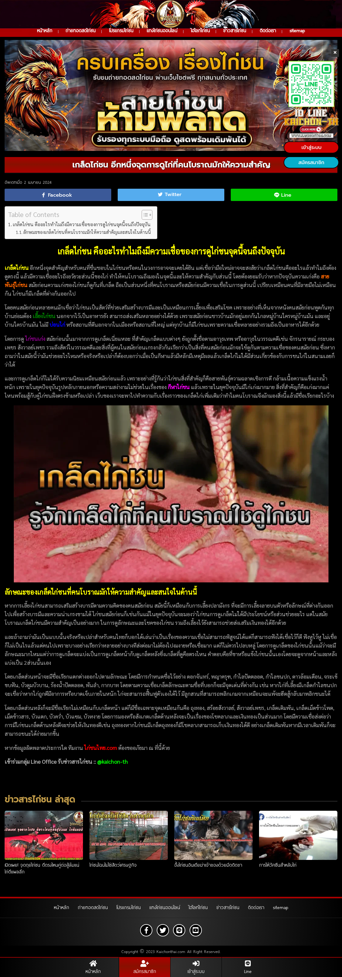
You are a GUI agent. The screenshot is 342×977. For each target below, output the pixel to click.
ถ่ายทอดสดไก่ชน (80, 30)
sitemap (297, 30)
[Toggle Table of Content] (144, 214)
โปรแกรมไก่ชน (121, 30)
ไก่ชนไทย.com (100, 746)
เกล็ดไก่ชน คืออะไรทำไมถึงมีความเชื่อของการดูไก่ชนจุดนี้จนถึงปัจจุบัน (82, 223)
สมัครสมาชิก (311, 162)
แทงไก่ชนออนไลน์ (162, 30)
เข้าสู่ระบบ (311, 147)
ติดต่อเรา (268, 30)
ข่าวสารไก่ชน (234, 30)
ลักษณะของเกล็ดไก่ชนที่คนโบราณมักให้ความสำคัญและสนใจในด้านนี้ (87, 231)
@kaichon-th (112, 760)
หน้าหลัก (44, 30)
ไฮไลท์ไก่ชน (200, 30)
